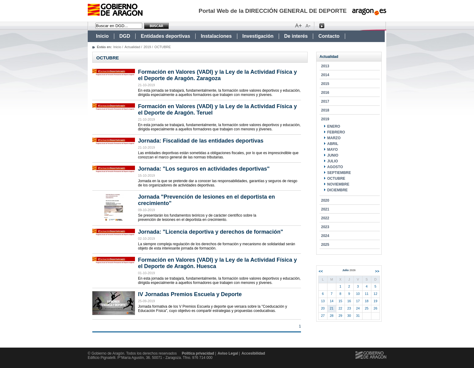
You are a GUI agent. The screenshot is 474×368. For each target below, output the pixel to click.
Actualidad (132, 47)
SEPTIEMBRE (339, 173)
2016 (325, 92)
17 (358, 301)
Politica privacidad (198, 353)
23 (349, 308)
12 (375, 293)
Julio (349, 270)
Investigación (258, 36)
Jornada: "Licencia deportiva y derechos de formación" (210, 232)
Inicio (102, 36)
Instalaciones (216, 36)
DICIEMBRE (337, 190)
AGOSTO (335, 167)
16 (349, 301)
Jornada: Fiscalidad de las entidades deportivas (201, 141)
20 (323, 308)
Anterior (321, 271)
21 (332, 308)
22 (340, 308)
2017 (325, 101)
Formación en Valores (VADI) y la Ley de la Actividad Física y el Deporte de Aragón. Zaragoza (217, 75)
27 (323, 315)
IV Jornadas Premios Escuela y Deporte (190, 294)
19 (375, 301)
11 (367, 293)
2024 (325, 236)
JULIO (332, 161)
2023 (325, 227)
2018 (325, 110)
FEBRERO (336, 132)
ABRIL (332, 144)
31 (358, 315)
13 (323, 301)
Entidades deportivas (165, 36)
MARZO (334, 138)
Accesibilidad (253, 353)
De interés (296, 36)
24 (358, 308)
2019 (147, 47)
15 (340, 301)
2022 (325, 218)
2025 (325, 244)
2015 (325, 84)
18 (367, 301)
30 (349, 315)
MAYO (332, 149)
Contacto (328, 36)
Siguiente (377, 271)
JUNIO (332, 155)
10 (358, 293)
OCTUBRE (336, 178)
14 (332, 301)
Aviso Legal (228, 353)
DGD (124, 36)
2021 (325, 209)
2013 (325, 66)
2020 (325, 200)
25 (367, 308)
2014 (325, 75)
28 (332, 315)
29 (340, 315)
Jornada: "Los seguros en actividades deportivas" (204, 169)
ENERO (333, 126)
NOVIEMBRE (338, 184)
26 (375, 308)
